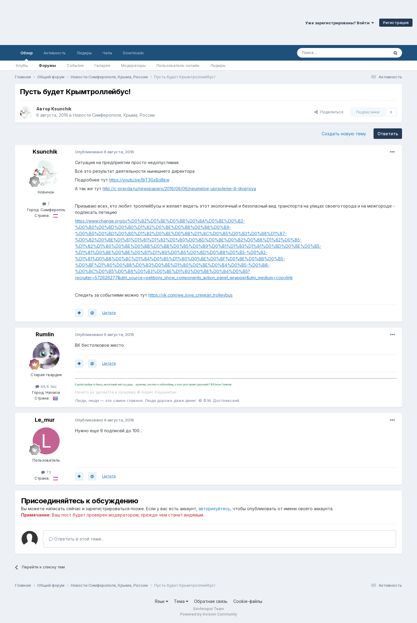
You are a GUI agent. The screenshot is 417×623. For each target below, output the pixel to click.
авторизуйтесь (214, 508)
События (75, 65)
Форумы (47, 65)
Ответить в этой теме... (76, 538)
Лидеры (217, 65)
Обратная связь (211, 601)
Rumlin (45, 334)
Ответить (387, 133)
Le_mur (45, 420)
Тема (181, 601)
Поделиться (328, 111)
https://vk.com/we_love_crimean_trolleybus (190, 295)
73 (46, 472)
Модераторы (133, 65)
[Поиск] (329, 53)
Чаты (107, 52)
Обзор (26, 55)
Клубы (22, 65)
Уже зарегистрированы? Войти (339, 22)
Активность (54, 52)
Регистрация (396, 22)
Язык (161, 601)
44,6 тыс (46, 386)
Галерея (102, 65)
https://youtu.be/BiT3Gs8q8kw (139, 179)
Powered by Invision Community (208, 614)
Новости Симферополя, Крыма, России (114, 115)
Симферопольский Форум (82, 22)
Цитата (109, 312)
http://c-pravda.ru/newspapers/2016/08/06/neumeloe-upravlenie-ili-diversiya (179, 188)
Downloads (133, 52)
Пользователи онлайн (177, 65)
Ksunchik (61, 108)
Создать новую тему (344, 133)
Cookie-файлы (247, 601)
